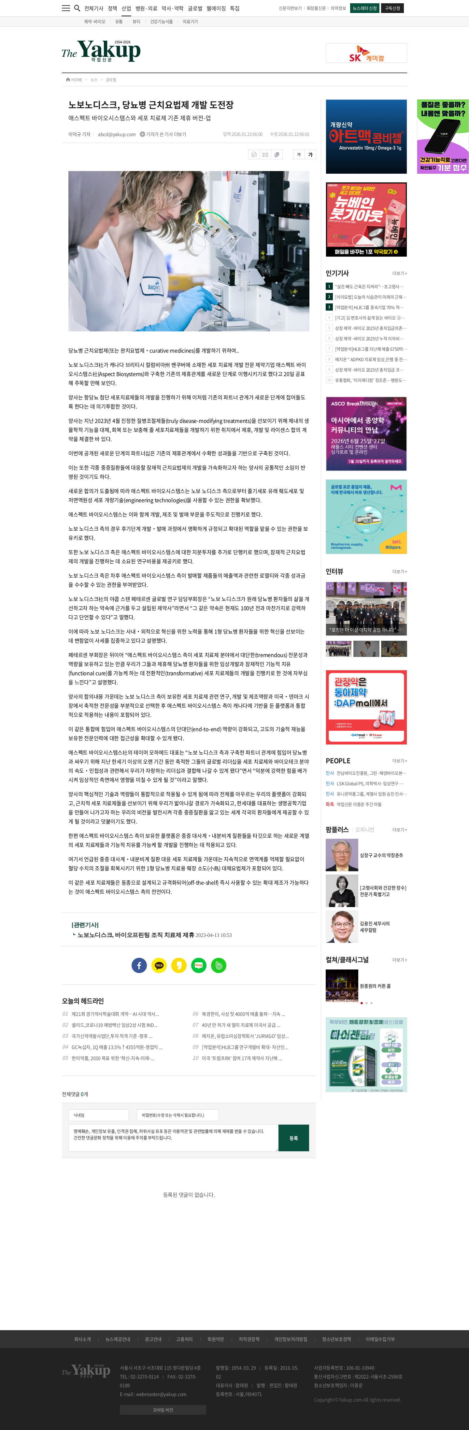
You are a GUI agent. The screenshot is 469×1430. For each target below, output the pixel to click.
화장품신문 (316, 8)
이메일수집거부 (380, 1339)
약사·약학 (173, 8)
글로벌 (195, 8)
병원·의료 (146, 8)
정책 (113, 8)
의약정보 (338, 8)
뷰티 (136, 21)
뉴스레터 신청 (365, 8)
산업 (126, 10)
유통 (119, 21)
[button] (362, 1003)
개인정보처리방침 (290, 1339)
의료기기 (190, 21)
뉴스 (94, 80)
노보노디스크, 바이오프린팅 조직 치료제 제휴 (137, 935)
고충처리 (184, 1339)
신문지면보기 (290, 8)
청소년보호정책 (336, 1339)
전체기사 (94, 8)
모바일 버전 (163, 1410)
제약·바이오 (95, 21)
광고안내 (153, 1339)
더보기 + (399, 273)
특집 (235, 8)
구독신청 (392, 8)
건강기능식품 (161, 21)
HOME (74, 80)
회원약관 (215, 1339)
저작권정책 (249, 1339)
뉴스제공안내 (118, 1339)
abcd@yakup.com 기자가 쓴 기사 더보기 (142, 134)
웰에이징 (216, 8)
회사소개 (82, 1339)
